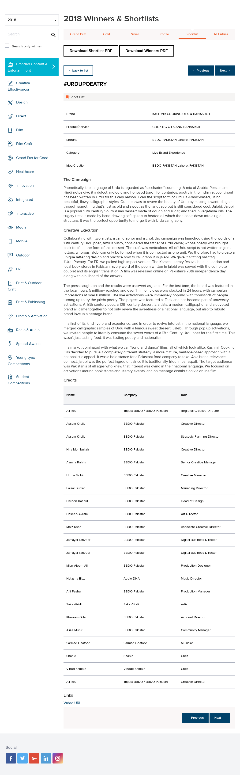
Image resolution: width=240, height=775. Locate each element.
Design (22, 102)
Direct (21, 116)
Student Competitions (19, 380)
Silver (135, 34)
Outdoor (23, 255)
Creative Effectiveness (19, 86)
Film (19, 130)
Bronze (163, 34)
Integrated (24, 199)
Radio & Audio (28, 330)
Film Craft (24, 143)
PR (18, 269)
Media (21, 227)
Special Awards (28, 343)
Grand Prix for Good (32, 158)
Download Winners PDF (146, 51)
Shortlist (192, 34)
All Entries (221, 34)
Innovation (25, 185)
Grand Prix (78, 34)
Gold (106, 34)
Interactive (25, 213)
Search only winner (27, 46)
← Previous (198, 70)
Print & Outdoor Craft (24, 286)
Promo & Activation (32, 316)
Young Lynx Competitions (21, 360)
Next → (224, 70)
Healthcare (25, 171)
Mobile (21, 241)
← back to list (79, 70)
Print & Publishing (30, 302)
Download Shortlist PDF (91, 51)
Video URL (72, 703)
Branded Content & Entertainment (28, 67)
